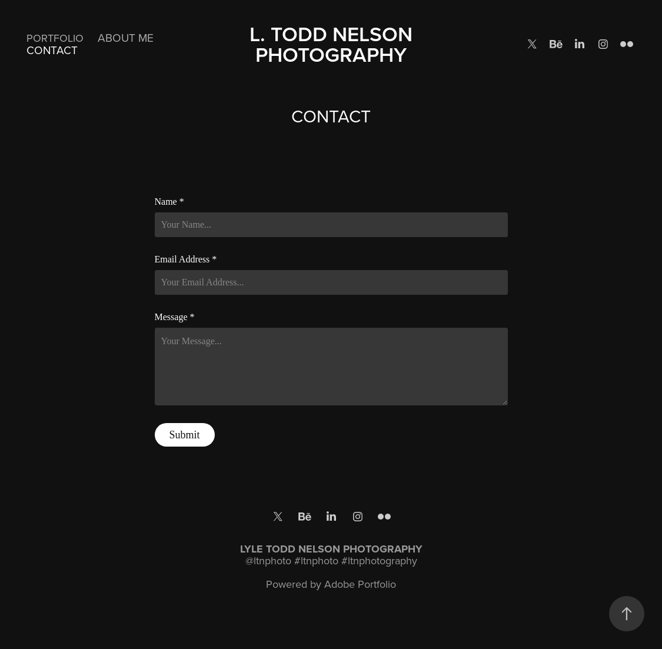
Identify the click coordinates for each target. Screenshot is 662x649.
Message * (175, 317)
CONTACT (52, 50)
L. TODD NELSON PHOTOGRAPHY (334, 44)
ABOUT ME (126, 37)
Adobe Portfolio (360, 584)
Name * (169, 202)
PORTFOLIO (55, 38)
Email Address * (186, 259)
